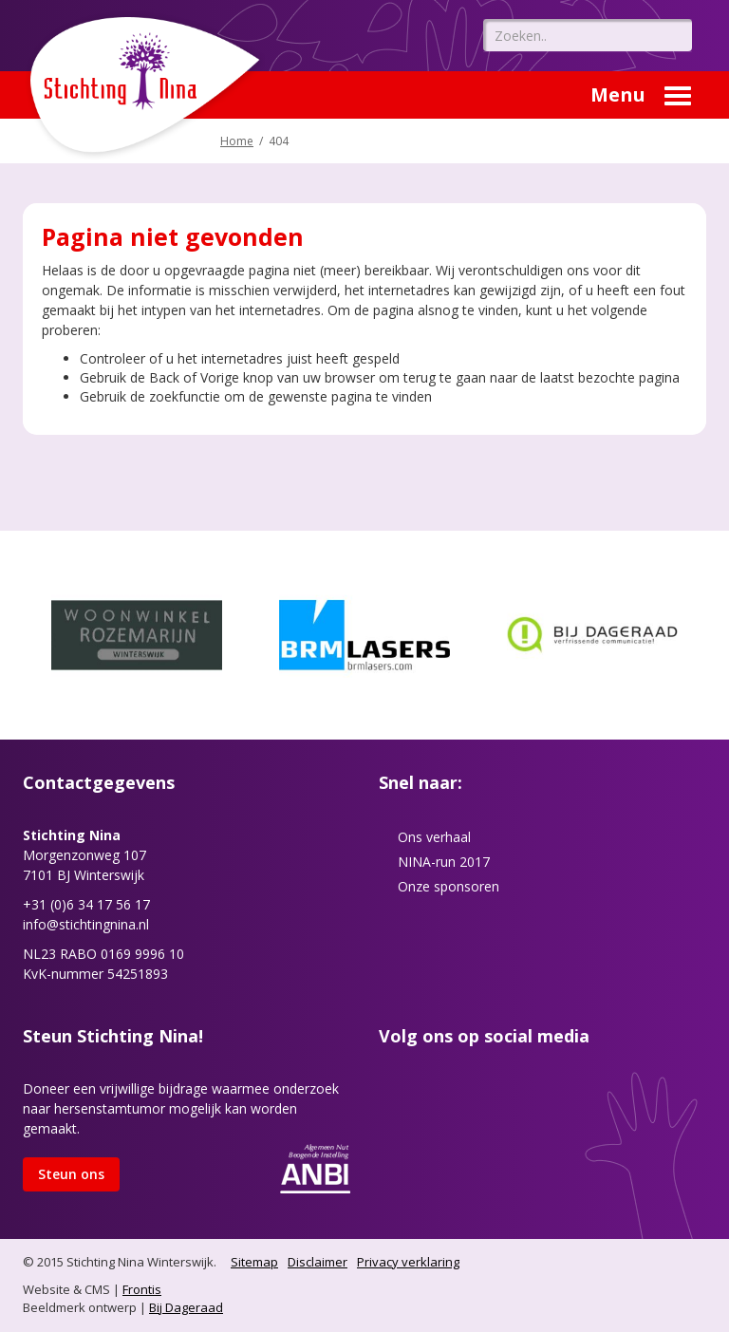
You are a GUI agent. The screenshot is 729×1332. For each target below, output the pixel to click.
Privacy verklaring (408, 1261)
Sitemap (254, 1261)
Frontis (141, 1289)
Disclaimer (317, 1261)
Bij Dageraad (186, 1307)
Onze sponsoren (448, 886)
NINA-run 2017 (444, 862)
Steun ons (71, 1174)
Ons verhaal (434, 837)
